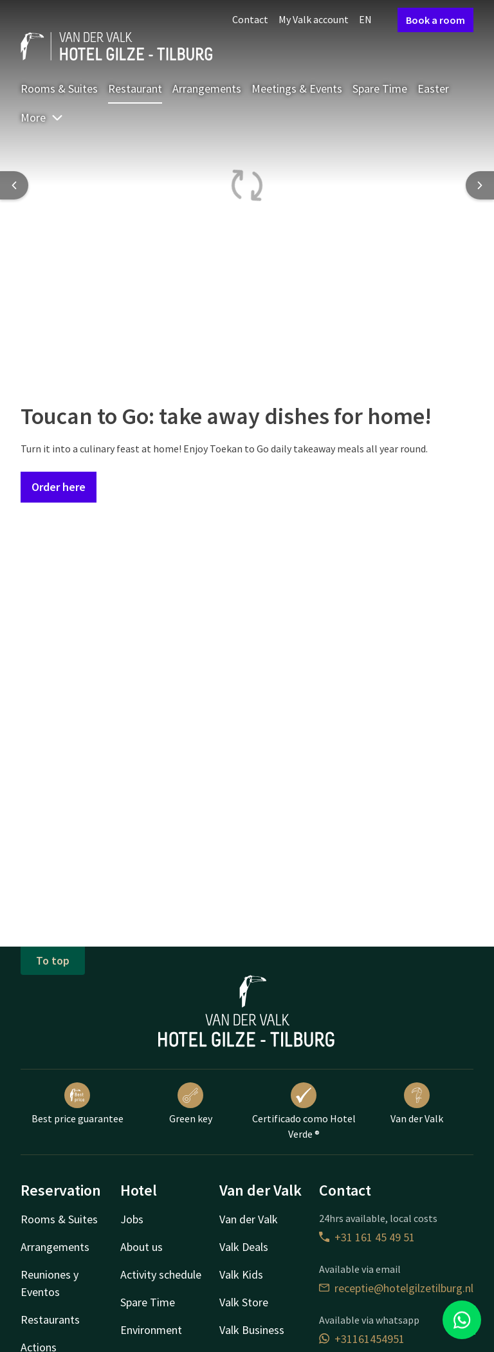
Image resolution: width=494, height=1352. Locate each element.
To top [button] (52, 960)
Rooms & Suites (59, 88)
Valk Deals (243, 1246)
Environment (151, 1329)
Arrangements (206, 88)
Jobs (131, 1219)
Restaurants (50, 1319)
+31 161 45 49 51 (367, 1237)
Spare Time (379, 88)
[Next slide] (480, 185)
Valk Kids (241, 1274)
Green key (190, 1103)
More (42, 117)
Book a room (435, 20)
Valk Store (243, 1302)
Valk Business (251, 1329)
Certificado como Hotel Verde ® (304, 1111)
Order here (59, 486)
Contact (250, 19)
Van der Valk (416, 1103)
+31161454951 (362, 1338)
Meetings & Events (297, 88)
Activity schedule (160, 1274)
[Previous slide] (14, 185)
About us (141, 1246)
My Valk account (314, 19)
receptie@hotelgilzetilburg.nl (396, 1288)
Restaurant (135, 88)
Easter (433, 88)
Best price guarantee (78, 1103)
